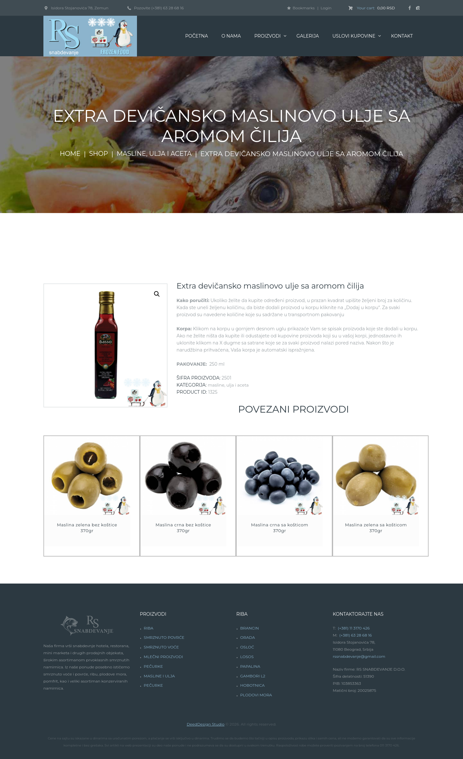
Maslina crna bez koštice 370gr (183, 527)
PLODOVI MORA (256, 694)
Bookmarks (303, 7)
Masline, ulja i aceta (155, 153)
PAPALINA (250, 666)
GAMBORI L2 (252, 676)
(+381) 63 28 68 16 (167, 7)
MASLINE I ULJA (159, 676)
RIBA (148, 628)
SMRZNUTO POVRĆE (164, 637)
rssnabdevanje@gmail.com (359, 656)
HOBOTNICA (252, 685)
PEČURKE (153, 666)
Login (326, 7)
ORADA (247, 637)
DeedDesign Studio (205, 724)
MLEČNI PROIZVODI (163, 656)
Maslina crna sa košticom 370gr (279, 527)
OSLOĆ (247, 647)
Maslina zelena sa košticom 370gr (376, 527)
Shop (96, 153)
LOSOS (247, 656)
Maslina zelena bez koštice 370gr (87, 527)
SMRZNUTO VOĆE (161, 647)
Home (67, 153)
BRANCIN (249, 628)
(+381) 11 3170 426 (354, 628)
